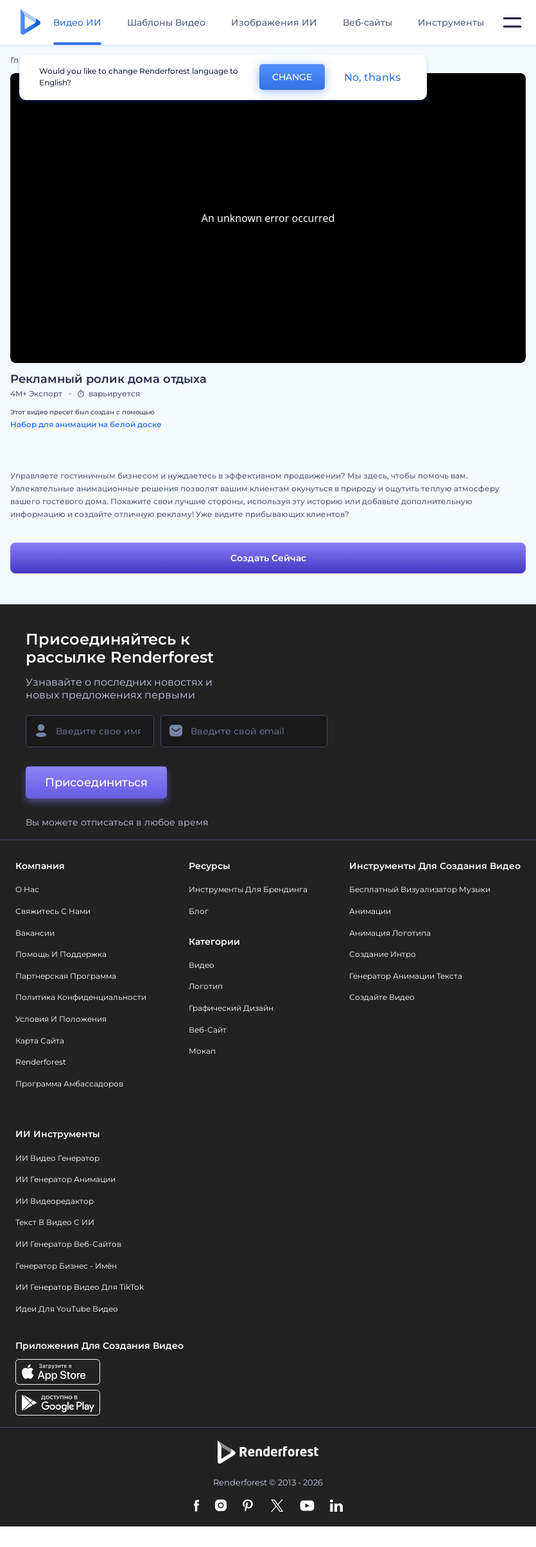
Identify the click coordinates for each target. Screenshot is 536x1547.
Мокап (202, 1051)
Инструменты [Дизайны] (451, 22)
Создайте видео (382, 997)
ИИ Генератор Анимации (65, 1179)
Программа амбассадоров (69, 1083)
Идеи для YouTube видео (66, 1309)
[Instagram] (221, 1507)
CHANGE (292, 77)
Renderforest (40, 1062)
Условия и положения (61, 1019)
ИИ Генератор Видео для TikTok (79, 1287)
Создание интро (382, 954)
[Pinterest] (248, 1507)
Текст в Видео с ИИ (54, 1222)
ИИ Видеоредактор (54, 1201)
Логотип (206, 986)
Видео (201, 965)
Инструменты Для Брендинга (248, 889)
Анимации (370, 911)
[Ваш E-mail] (243, 731)
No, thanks (372, 77)
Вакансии (35, 933)
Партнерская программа (65, 976)
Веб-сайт (208, 1030)
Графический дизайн (231, 1008)
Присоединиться (96, 782)
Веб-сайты (367, 22)
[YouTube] (307, 1507)
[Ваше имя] (90, 731)
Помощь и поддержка (61, 954)
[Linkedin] (336, 1507)
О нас (27, 889)
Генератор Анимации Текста (405, 976)
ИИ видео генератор (57, 1158)
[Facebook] (197, 1507)
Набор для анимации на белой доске (86, 424)
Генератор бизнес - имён (66, 1266)
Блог (199, 911)
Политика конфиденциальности (80, 997)
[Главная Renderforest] (30, 23)
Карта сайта (39, 1040)
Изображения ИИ (274, 22)
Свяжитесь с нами (53, 911)
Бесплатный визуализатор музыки (419, 889)
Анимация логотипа (390, 933)
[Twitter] (277, 1507)
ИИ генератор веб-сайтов (68, 1244)
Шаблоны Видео (166, 22)
